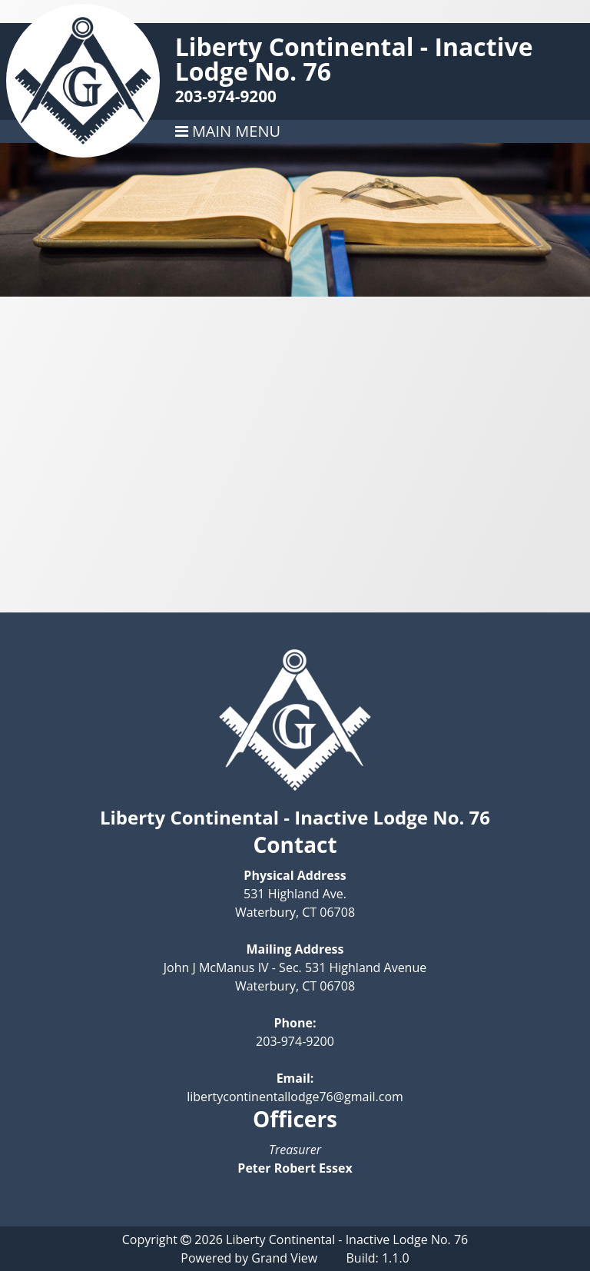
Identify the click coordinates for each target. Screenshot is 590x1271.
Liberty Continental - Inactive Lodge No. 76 (354, 59)
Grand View (284, 1257)
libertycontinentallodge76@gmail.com (295, 1096)
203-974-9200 (226, 96)
